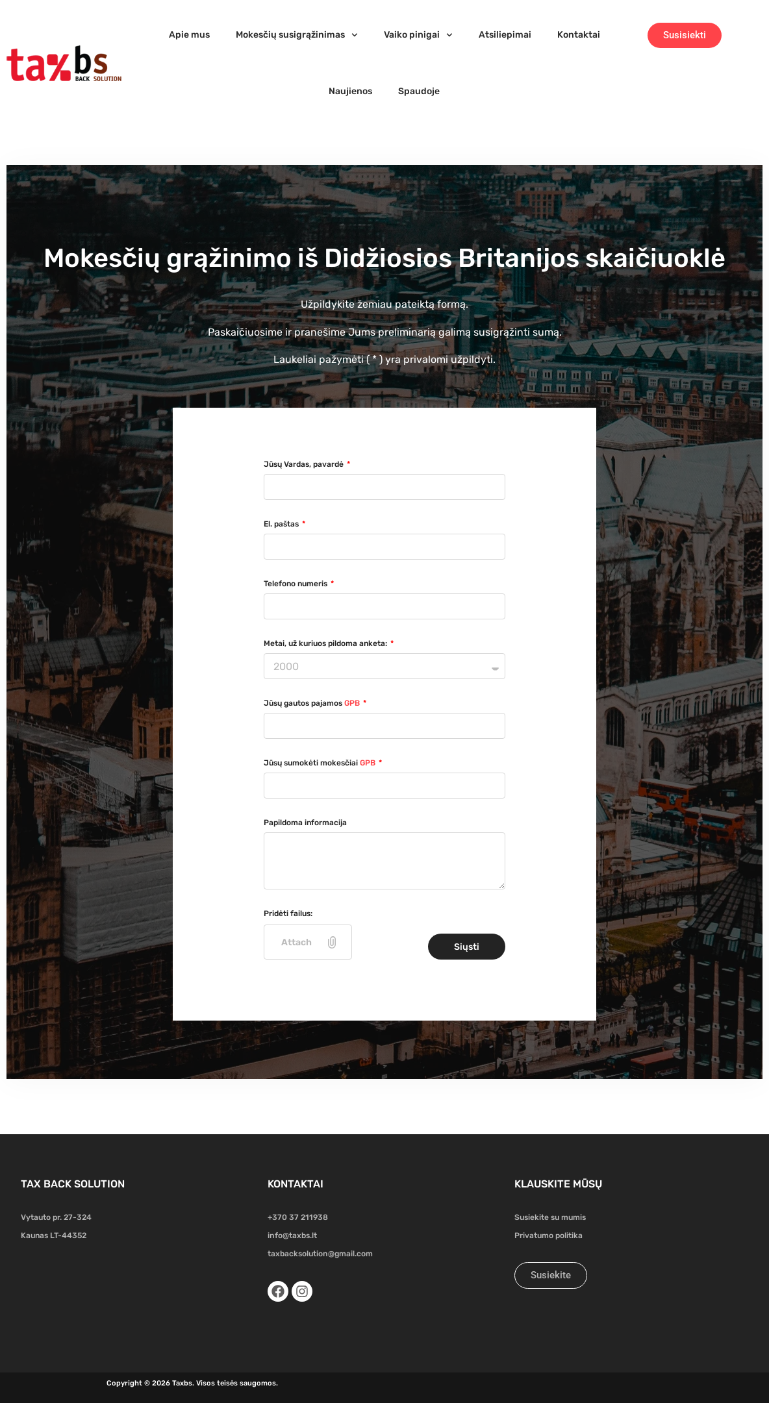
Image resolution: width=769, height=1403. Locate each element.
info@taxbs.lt (292, 1235)
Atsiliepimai (505, 34)
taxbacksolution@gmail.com (320, 1253)
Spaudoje (419, 91)
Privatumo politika (548, 1235)
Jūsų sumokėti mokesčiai (320, 762)
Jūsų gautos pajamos (313, 703)
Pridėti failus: (288, 913)
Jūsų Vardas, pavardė (305, 464)
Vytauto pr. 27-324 (56, 1217)
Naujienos (350, 91)
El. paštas (282, 523)
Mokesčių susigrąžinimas (297, 35)
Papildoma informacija (305, 822)
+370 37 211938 (298, 1217)
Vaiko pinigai (418, 35)
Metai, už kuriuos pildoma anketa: (326, 643)
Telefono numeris (296, 583)
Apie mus (189, 34)
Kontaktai (578, 34)
